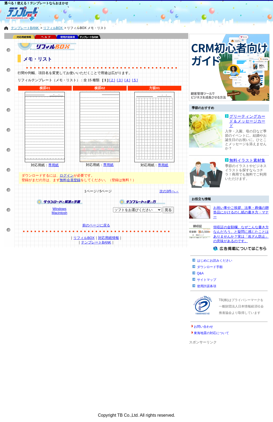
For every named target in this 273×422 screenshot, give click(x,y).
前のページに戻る (96, 225)
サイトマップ (206, 280)
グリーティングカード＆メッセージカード (247, 121)
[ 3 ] (119, 80)
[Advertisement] (117, 14)
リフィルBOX (83, 238)
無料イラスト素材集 (247, 160)
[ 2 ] (112, 80)
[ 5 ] (135, 80)
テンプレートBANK (96, 242)
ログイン (67, 175)
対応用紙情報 (108, 238)
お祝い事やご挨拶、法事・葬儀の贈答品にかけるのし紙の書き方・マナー (241, 212)
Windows (59, 209)
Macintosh (59, 213)
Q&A (200, 273)
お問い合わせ (203, 326)
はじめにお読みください (214, 260)
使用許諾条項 (206, 286)
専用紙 (53, 165)
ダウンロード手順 (210, 267)
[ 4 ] (127, 80)
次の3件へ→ (169, 191)
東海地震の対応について (211, 333)
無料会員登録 (70, 180)
